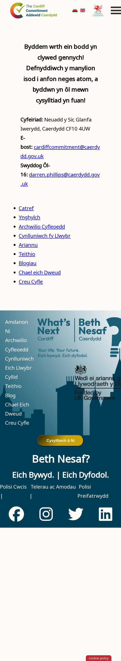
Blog (10, 395)
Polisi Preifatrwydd (93, 491)
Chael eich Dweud (40, 272)
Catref (26, 207)
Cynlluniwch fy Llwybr (45, 235)
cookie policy (99, 658)
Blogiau (27, 262)
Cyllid (11, 376)
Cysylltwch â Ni (60, 440)
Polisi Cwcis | (13, 491)
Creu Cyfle (31, 281)
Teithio (27, 253)
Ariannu (28, 244)
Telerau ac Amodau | (52, 491)
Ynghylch (29, 217)
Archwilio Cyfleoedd (42, 226)
